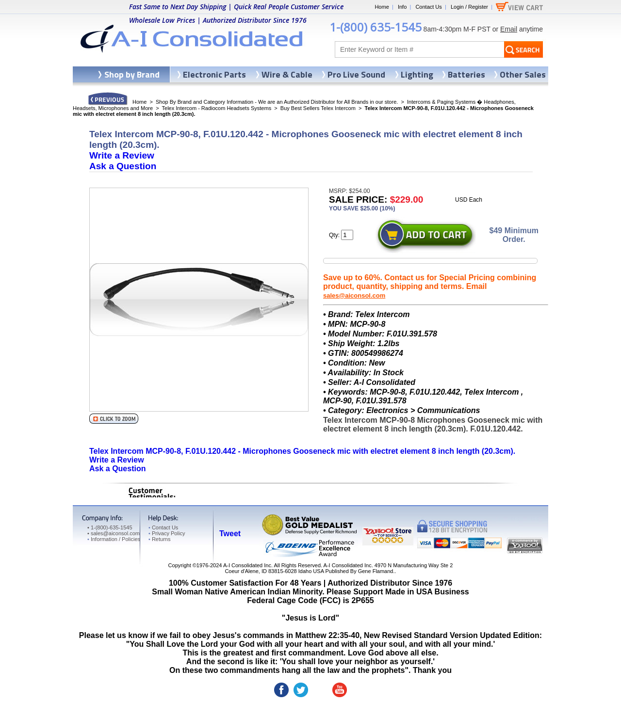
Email (508, 29)
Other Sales (523, 74)
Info (402, 7)
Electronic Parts (214, 74)
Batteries (466, 74)
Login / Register (469, 7)
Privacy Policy (166, 533)
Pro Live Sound (356, 74)
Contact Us (428, 7)
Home (382, 7)
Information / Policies (113, 539)
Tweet (230, 533)
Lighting (417, 74)
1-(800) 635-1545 (375, 27)
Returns (159, 539)
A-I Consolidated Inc (247, 565)
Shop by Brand (132, 74)
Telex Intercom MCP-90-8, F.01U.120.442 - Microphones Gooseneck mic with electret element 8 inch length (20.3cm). (302, 451)
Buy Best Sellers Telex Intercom (318, 108)
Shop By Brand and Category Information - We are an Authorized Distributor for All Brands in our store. (277, 102)
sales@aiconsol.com (354, 295)
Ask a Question (122, 166)
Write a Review (121, 155)
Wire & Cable (286, 74)
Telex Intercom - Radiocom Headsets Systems (217, 108)
